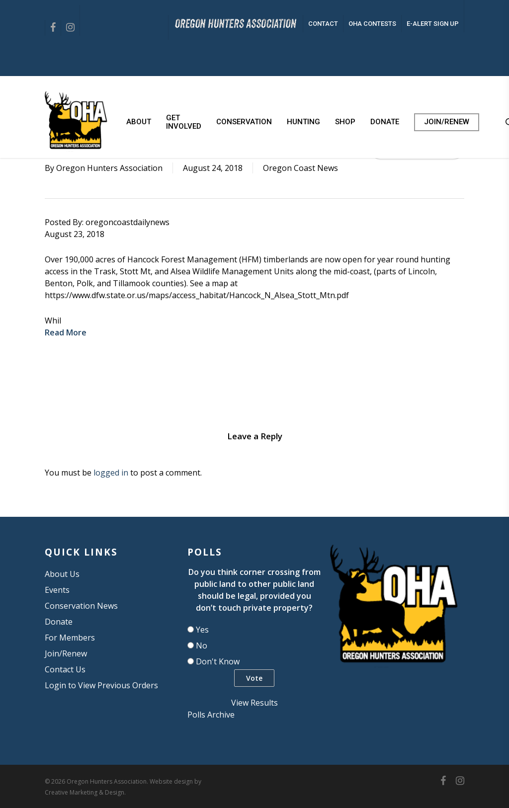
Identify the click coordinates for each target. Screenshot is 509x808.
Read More (65, 332)
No (201, 645)
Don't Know (218, 661)
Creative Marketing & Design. (85, 792)
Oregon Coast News (300, 167)
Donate (59, 621)
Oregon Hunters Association (109, 167)
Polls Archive (211, 714)
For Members (70, 637)
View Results (254, 702)
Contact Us (65, 669)
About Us (62, 573)
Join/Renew (66, 653)
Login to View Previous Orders (101, 685)
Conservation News (81, 605)
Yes (202, 629)
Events (57, 589)
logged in (110, 472)
